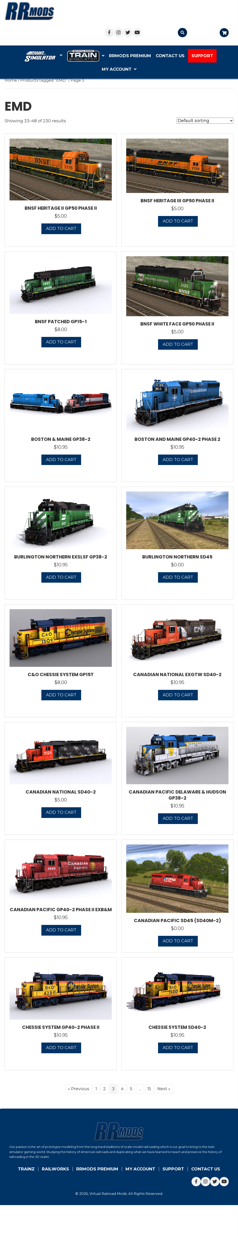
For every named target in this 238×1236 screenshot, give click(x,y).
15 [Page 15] (149, 1088)
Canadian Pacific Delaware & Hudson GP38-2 (177, 795)
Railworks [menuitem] (55, 1169)
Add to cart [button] (61, 228)
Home (11, 80)
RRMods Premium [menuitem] (97, 1169)
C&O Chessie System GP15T (61, 674)
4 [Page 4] (122, 1088)
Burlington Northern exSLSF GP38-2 (60, 557)
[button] (109, 32)
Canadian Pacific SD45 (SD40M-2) (177, 920)
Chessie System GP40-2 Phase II (60, 1027)
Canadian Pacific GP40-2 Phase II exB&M (61, 909)
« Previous (78, 1088)
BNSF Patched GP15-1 (61, 321)
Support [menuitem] (173, 1169)
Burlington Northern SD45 (177, 557)
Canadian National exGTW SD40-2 (177, 674)
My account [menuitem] (140, 1169)
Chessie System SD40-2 (177, 1027)
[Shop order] (205, 121)
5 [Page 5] (131, 1088)
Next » (163, 1088)
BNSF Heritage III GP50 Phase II (177, 200)
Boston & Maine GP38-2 (60, 439)
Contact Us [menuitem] (205, 1169)
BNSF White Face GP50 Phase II (177, 324)
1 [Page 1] (96, 1088)
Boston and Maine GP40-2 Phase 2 (177, 439)
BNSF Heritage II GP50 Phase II (61, 208)
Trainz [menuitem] (26, 1169)
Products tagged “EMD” (43, 80)
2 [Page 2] (104, 1088)
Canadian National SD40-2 (61, 792)
